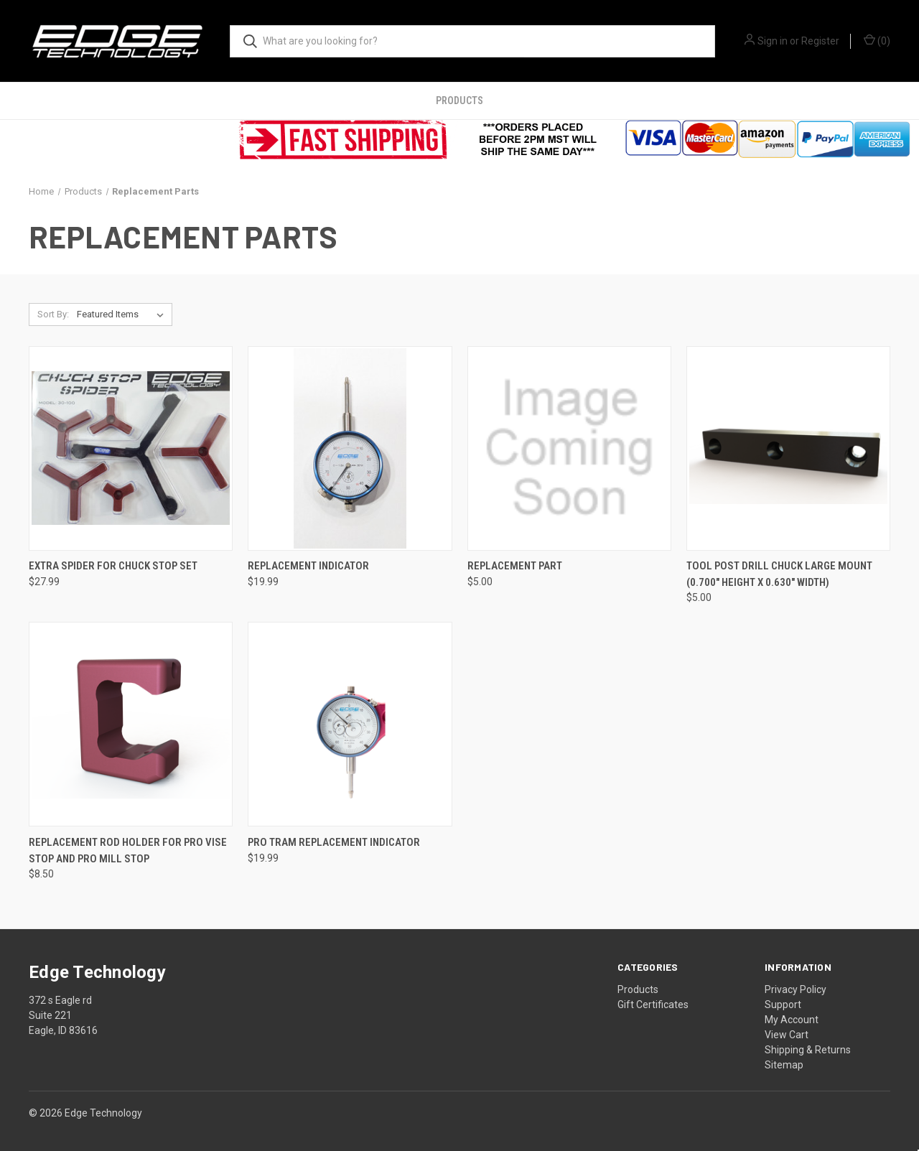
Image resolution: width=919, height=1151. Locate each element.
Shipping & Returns (808, 1050)
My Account (791, 1019)
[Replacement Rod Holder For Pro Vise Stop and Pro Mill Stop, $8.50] (131, 724)
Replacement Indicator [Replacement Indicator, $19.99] (308, 565)
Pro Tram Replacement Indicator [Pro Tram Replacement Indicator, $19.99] (334, 842)
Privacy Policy (795, 989)
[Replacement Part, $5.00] (569, 448)
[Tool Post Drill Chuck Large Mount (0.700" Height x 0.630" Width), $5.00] (788, 448)
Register (820, 41)
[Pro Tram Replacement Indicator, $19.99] (350, 724)
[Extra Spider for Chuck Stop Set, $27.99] (131, 448)
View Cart (786, 1034)
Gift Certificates (653, 1004)
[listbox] (123, 314)
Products (459, 100)
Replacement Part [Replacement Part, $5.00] (514, 565)
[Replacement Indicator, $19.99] (350, 448)
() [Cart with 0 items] (877, 40)
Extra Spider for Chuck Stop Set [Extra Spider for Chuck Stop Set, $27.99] (113, 565)
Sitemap (784, 1065)
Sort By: (53, 314)
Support (783, 1004)
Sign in (772, 41)
